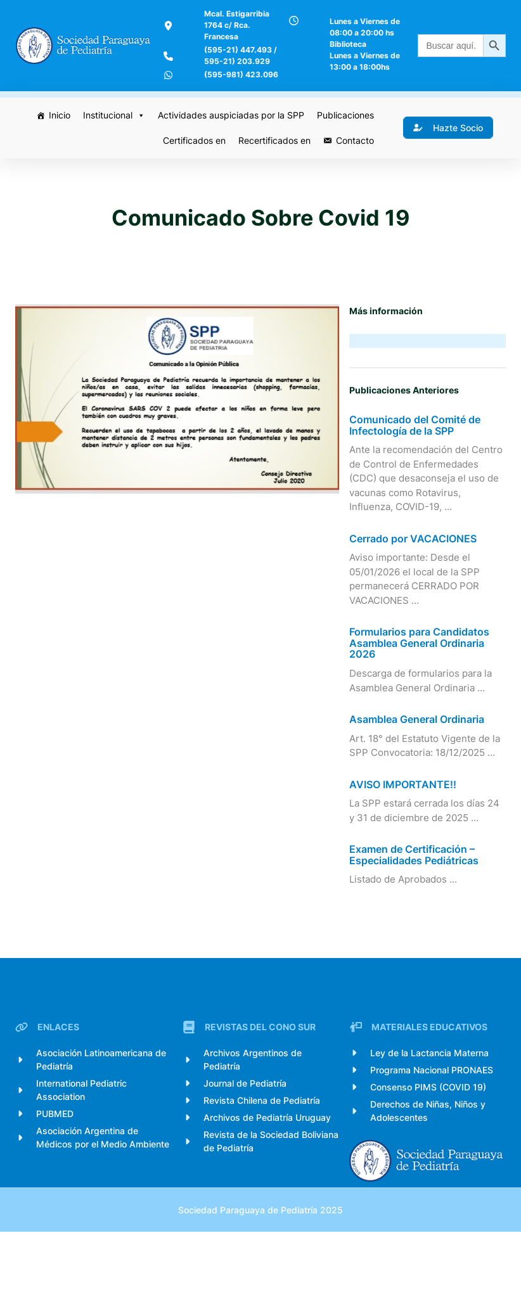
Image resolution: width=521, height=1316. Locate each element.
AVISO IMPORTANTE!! (405, 842)
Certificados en (192, 170)
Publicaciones (343, 144)
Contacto (353, 170)
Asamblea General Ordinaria (419, 777)
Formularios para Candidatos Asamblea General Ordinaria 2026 (422, 700)
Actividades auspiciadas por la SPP (229, 144)
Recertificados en (272, 170)
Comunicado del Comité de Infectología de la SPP (417, 468)
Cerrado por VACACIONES (415, 596)
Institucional (112, 145)
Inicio (57, 144)
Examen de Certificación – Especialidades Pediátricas (416, 912)
